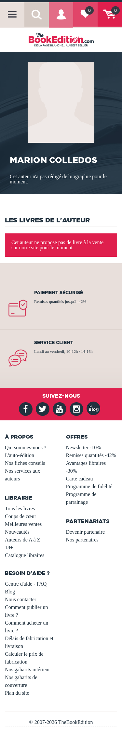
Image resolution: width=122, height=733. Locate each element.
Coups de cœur (20, 516)
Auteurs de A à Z (22, 539)
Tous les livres (20, 508)
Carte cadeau (79, 478)
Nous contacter (20, 599)
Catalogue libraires (24, 555)
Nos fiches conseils (25, 463)
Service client (53, 342)
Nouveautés (17, 532)
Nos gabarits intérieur (27, 669)
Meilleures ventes (23, 524)
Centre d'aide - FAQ (26, 584)
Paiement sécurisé (58, 292)
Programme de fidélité (89, 486)
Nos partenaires (82, 539)
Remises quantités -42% (91, 455)
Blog (10, 591)
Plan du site (17, 693)
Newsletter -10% (83, 447)
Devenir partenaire (85, 532)
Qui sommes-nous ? (25, 447)
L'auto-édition (19, 455)
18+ (9, 547)
